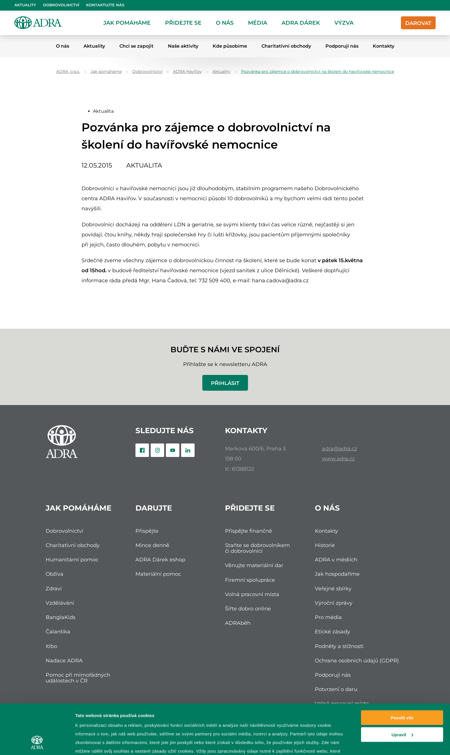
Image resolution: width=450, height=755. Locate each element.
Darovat (418, 23)
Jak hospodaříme (337, 574)
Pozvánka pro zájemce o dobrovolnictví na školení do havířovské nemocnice (317, 71)
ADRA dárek (301, 22)
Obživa (54, 574)
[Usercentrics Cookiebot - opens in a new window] (37, 744)
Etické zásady (332, 631)
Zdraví (54, 588)
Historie (325, 545)
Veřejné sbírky (333, 588)
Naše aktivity (183, 46)
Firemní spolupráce (250, 580)
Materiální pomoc (158, 574)
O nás (225, 22)
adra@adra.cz (339, 448)
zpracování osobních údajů (173, 715)
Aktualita (103, 111)
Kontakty (383, 46)
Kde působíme (230, 46)
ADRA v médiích (336, 559)
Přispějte (146, 531)
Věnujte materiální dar (254, 565)
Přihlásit (225, 383)
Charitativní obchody (286, 46)
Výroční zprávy (333, 603)
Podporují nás (341, 46)
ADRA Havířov (187, 71)
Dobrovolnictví (61, 5)
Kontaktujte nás (105, 5)
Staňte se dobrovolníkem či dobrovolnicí (257, 548)
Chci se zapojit (136, 46)
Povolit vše (402, 673)
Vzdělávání (60, 603)
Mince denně (152, 545)
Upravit (402, 690)
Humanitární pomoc (72, 559)
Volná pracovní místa (252, 594)
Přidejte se (183, 22)
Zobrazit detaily (91, 743)
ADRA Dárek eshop (160, 559)
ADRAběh (238, 623)
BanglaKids (60, 617)
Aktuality (25, 5)
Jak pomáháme (127, 22)
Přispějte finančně (248, 531)
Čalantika (58, 631)
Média (257, 22)
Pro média (328, 617)
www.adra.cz (338, 459)
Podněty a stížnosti (339, 646)
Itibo (51, 646)
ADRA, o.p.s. (68, 71)
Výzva (344, 22)
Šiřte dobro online (248, 609)
